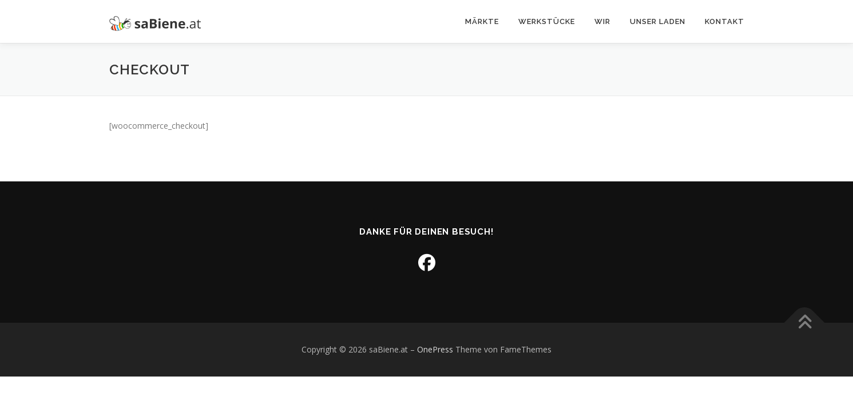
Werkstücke (546, 21)
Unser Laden (657, 21)
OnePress (435, 349)
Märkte (482, 21)
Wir (602, 21)
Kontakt (724, 21)
